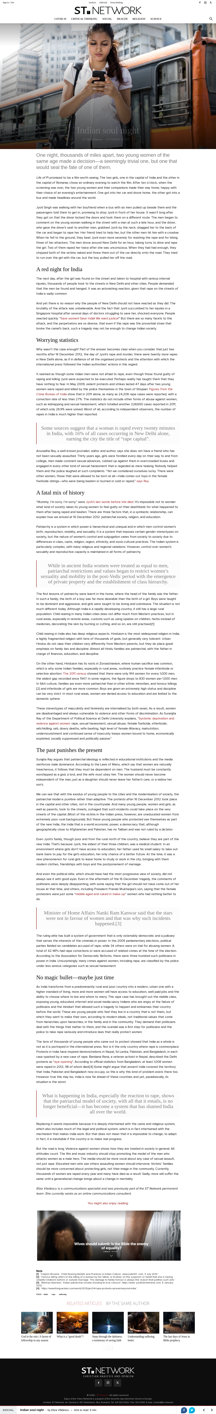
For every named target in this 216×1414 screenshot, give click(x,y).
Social (107, 19)
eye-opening (63, 1062)
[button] (211, 19)
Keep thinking (117, 2)
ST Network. (103, 1395)
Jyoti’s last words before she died (109, 502)
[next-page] (110, 1347)
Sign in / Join (8, 2)
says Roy (143, 481)
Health (122, 19)
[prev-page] (104, 1347)
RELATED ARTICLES (84, 1303)
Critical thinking (84, 19)
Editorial (103, 2)
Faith (24, 1332)
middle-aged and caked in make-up (100, 894)
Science (155, 19)
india (46, 1294)
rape (53, 1294)
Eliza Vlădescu (94, 139)
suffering (62, 1294)
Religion (139, 19)
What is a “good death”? (70, 1336)
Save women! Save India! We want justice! (90, 318)
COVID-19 (60, 19)
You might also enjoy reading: (108, 1203)
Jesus (166, 1332)
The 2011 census (74, 673)
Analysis (92, 2)
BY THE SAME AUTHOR (127, 1303)
